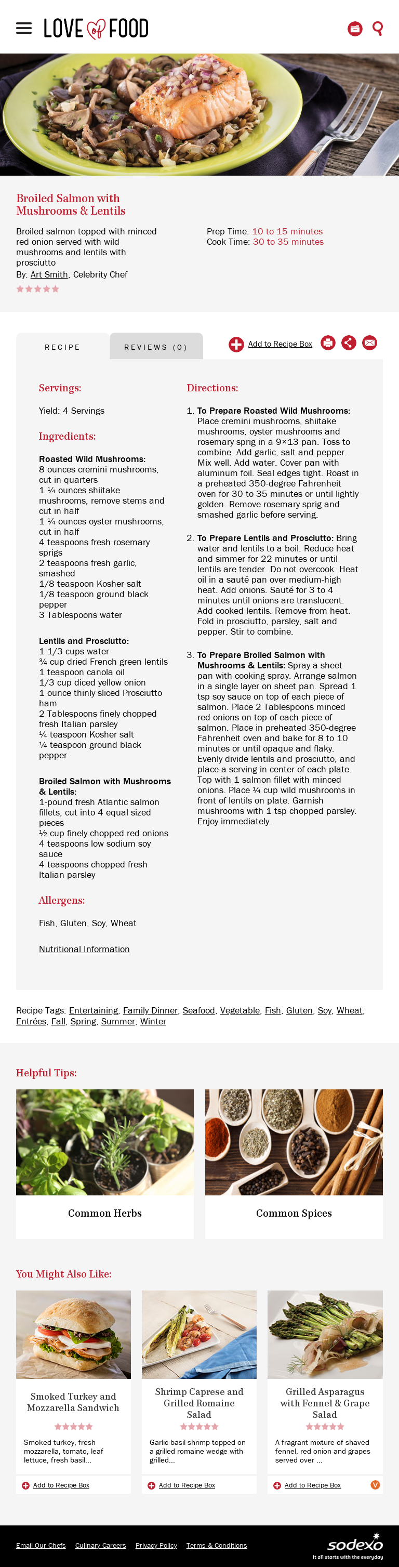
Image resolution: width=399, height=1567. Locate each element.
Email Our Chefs (41, 1545)
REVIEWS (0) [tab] (156, 347)
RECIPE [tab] (63, 347)
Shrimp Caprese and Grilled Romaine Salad (199, 1403)
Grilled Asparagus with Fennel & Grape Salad (325, 1403)
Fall (58, 1021)
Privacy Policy (156, 1545)
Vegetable (240, 1011)
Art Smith (49, 275)
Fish (273, 1011)
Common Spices (294, 1213)
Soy (324, 1011)
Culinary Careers (100, 1545)
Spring (83, 1021)
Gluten (299, 1011)
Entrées (31, 1021)
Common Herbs (105, 1213)
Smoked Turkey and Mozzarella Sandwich (73, 1403)
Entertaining (93, 1011)
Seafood (199, 1011)
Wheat (350, 1011)
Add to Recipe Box (280, 344)
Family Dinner (150, 1011)
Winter (153, 1021)
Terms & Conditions (217, 1545)
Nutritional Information (84, 949)
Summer (118, 1021)
